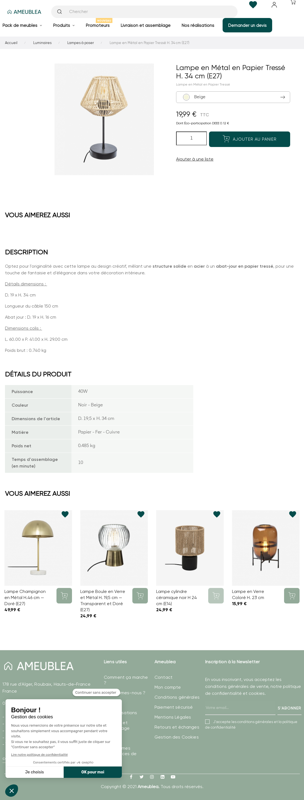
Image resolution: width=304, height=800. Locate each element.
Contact (163, 677)
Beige (194, 97)
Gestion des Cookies (176, 737)
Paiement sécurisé (173, 707)
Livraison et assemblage (117, 725)
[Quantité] (191, 138)
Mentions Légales (172, 717)
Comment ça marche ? (126, 680)
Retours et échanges (176, 727)
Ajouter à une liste (194, 159)
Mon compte (167, 687)
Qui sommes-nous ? (124, 692)
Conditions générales (177, 697)
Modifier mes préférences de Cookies (120, 753)
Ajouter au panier (250, 138)
